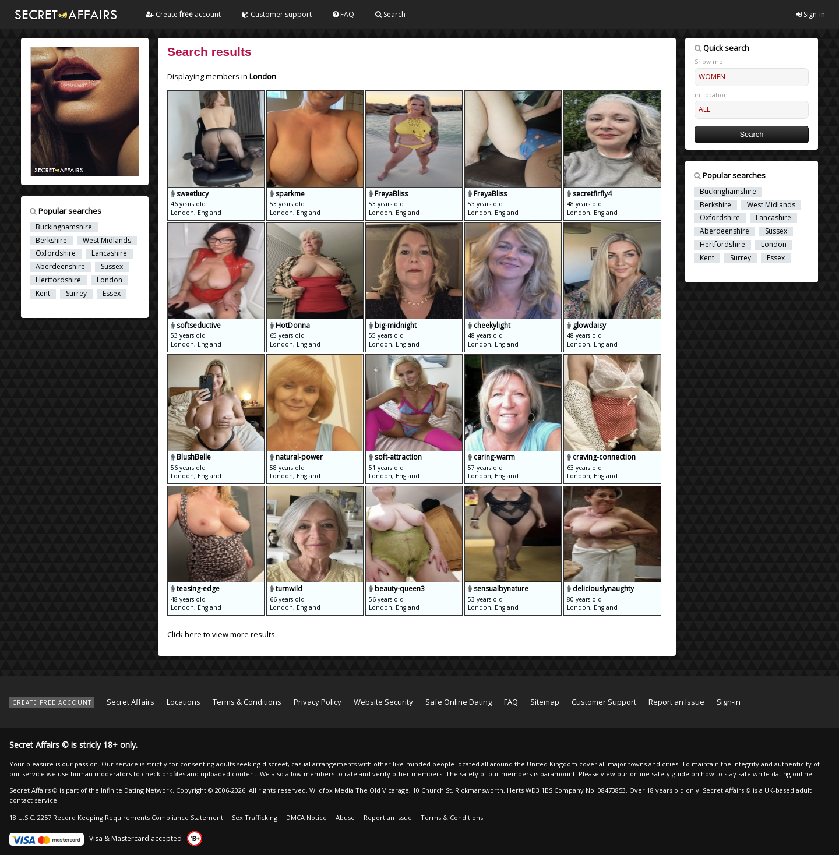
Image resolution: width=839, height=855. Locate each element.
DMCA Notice (306, 817)
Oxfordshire (56, 253)
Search (390, 14)
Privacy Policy (317, 702)
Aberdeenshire (60, 266)
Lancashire (109, 253)
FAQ (343, 14)
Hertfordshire (58, 280)
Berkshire (51, 240)
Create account (183, 14)
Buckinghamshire (64, 227)
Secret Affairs (130, 702)
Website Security (383, 702)
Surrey (76, 293)
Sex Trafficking (254, 817)
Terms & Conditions (247, 702)
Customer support (277, 14)
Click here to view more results (221, 634)
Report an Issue (676, 702)
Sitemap (544, 702)
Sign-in (810, 14)
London (109, 280)
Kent (43, 293)
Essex (112, 293)
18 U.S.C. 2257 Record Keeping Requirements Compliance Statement (116, 817)
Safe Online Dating (458, 702)
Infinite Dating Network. (137, 790)
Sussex (112, 266)
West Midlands (107, 240)
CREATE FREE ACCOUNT (51, 702)
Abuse (345, 817)
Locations (183, 702)
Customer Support (604, 702)
